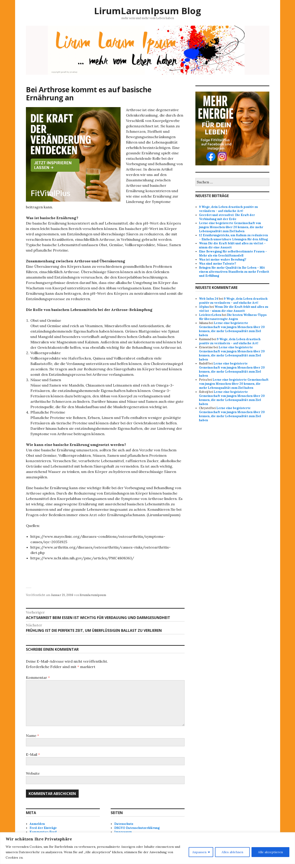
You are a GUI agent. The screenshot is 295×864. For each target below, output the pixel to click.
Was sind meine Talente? (217, 264)
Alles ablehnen (232, 852)
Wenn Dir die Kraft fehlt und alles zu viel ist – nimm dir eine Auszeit (233, 309)
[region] (147, 848)
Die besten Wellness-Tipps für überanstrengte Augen (233, 317)
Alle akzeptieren (270, 852)
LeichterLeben (210, 315)
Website (33, 773)
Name (32, 735)
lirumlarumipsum (93, 595)
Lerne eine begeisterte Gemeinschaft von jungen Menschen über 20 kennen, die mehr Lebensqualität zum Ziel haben (231, 227)
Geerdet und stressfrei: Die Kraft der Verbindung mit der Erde (227, 217)
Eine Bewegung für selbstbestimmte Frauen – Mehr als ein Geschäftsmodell (233, 253)
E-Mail (33, 754)
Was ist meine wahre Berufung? (222, 259)
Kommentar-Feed (43, 832)
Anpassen (199, 852)
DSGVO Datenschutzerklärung (137, 828)
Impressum (123, 832)
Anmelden (37, 824)
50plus (204, 307)
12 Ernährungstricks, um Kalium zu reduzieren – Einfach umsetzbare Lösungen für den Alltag (233, 237)
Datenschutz (123, 824)
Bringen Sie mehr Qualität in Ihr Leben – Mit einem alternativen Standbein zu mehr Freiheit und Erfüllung (234, 272)
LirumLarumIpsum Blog (147, 10)
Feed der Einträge (43, 828)
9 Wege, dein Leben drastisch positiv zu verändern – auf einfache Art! (228, 209)
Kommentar (38, 677)
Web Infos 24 (208, 299)
